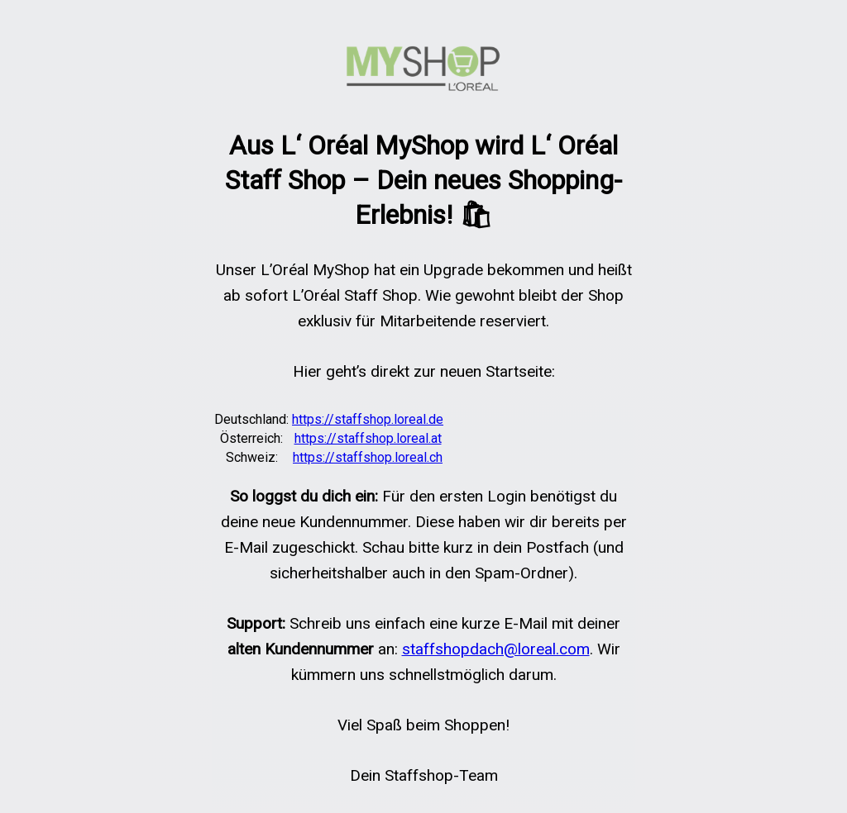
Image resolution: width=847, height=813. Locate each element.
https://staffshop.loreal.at (368, 438)
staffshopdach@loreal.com (496, 648)
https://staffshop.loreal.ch (368, 457)
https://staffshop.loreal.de (367, 419)
